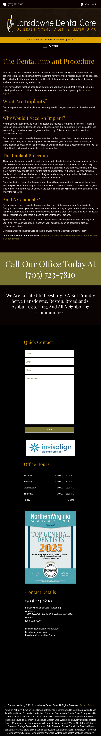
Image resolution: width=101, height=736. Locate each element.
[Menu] (50, 46)
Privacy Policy (87, 705)
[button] (49, 430)
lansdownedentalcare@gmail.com (42, 629)
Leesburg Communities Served (40, 635)
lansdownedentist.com (36, 632)
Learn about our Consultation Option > (50, 39)
